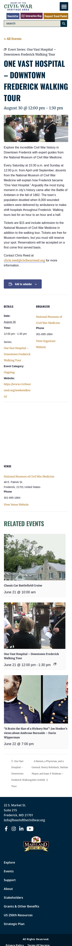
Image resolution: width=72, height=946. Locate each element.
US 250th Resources (18, 915)
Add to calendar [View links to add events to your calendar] (23, 284)
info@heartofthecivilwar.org (24, 820)
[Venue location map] (36, 429)
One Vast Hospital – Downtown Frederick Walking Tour (17, 354)
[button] (64, 6)
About (8, 889)
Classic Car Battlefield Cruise (23, 585)
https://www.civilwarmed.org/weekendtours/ (17, 390)
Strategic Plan (14, 924)
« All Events (12, 39)
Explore (9, 862)
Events (9, 871)
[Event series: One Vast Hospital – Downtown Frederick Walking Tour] (55, 664)
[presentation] (34, 557)
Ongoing (9, 372)
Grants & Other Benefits (21, 906)
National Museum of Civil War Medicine (29, 476)
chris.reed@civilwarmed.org (24, 260)
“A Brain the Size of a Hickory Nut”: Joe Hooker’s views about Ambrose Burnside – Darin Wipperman (35, 733)
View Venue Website (16, 504)
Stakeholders (13, 897)
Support (10, 880)
